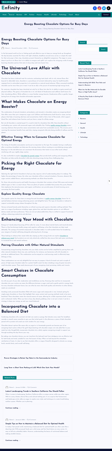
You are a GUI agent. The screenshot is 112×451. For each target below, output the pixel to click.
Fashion (31, 17)
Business (19, 17)
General (11, 17)
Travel (71, 17)
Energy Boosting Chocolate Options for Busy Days (59, 31)
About (77, 17)
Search (82, 45)
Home (5, 17)
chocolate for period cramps (30, 158)
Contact (106, 17)
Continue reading (13, 410)
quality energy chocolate (59, 127)
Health (46, 17)
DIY (25, 17)
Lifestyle (54, 17)
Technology (62, 17)
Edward (5, 50)
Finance (39, 17)
